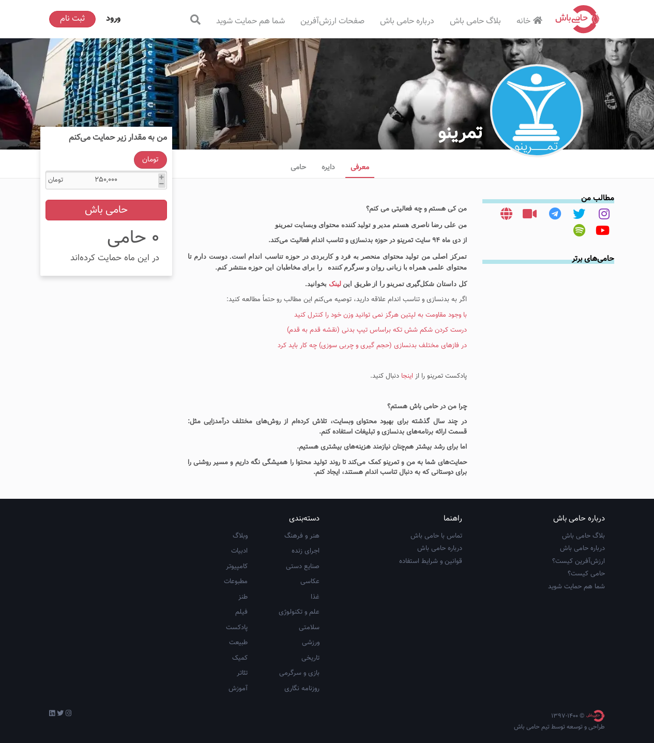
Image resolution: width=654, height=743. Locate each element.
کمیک (240, 658)
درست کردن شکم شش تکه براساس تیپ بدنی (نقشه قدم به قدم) (377, 330)
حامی (298, 167)
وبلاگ (240, 536)
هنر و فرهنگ (302, 536)
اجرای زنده (306, 551)
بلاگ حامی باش (475, 21)
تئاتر (242, 673)
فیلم (241, 612)
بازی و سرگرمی (299, 673)
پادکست (237, 627)
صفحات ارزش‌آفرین (332, 21)
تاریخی (310, 658)
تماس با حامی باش (436, 536)
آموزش (238, 688)
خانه (530, 21)
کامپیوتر (237, 566)
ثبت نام (72, 18)
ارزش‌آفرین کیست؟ (578, 561)
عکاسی (310, 581)
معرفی (360, 167)
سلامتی (309, 627)
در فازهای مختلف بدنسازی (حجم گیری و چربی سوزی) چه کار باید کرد (372, 345)
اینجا (406, 376)
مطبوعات (236, 581)
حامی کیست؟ (586, 574)
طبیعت (238, 642)
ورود (113, 18)
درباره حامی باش (407, 21)
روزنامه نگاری (302, 688)
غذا (315, 597)
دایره (328, 167)
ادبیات (239, 551)
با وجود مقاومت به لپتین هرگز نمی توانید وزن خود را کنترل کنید (380, 315)
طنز (243, 597)
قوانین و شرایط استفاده (430, 561)
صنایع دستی (303, 566)
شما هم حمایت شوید (250, 21)
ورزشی (311, 642)
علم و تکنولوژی (299, 612)
